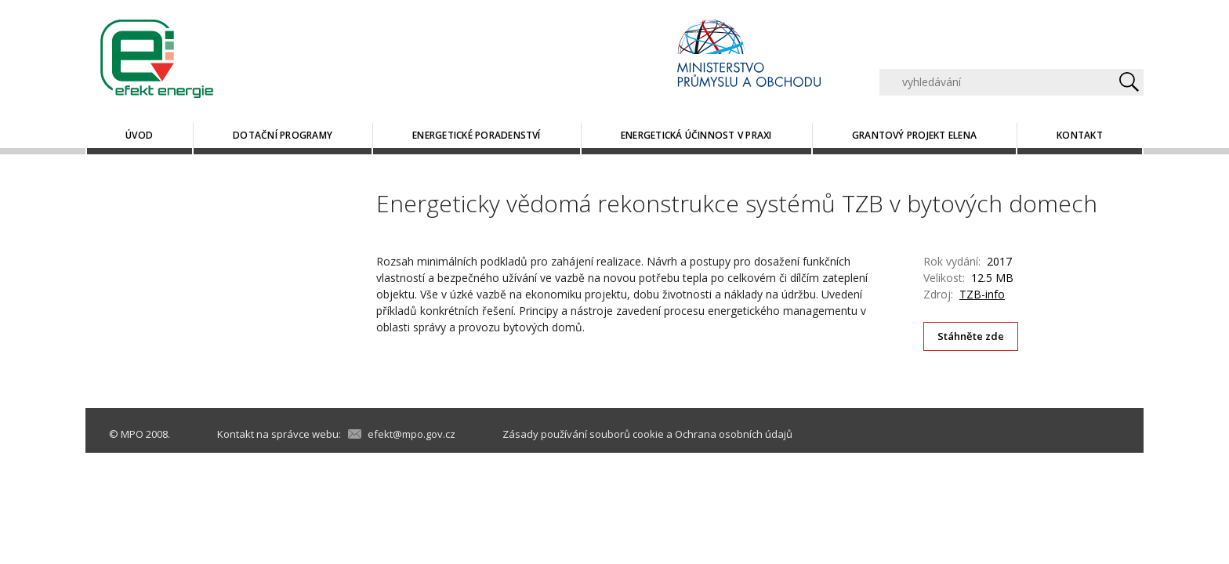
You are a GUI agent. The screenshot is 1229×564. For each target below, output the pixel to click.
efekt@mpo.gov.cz (411, 434)
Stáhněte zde (971, 336)
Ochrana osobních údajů (733, 434)
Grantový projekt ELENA (914, 135)
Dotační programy (282, 135)
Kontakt (1080, 135)
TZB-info (982, 294)
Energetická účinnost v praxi (696, 135)
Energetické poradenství (476, 135)
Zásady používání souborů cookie (583, 434)
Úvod (139, 135)
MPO (132, 434)
